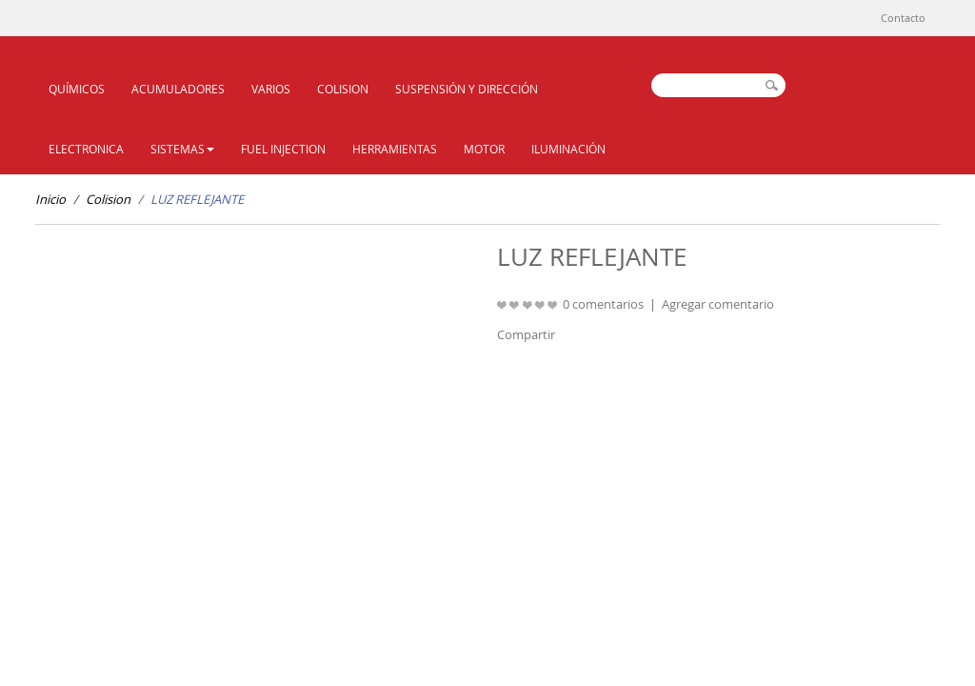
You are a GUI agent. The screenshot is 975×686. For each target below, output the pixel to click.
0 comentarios (603, 304)
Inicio (50, 199)
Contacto (903, 17)
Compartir (526, 334)
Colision (108, 199)
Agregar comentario (718, 304)
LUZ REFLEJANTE (197, 199)
